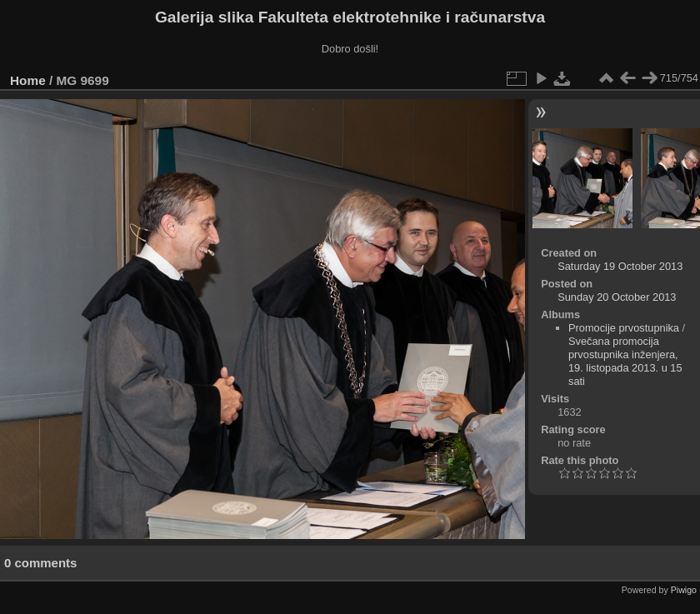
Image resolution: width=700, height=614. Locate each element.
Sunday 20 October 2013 (617, 297)
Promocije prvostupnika (623, 328)
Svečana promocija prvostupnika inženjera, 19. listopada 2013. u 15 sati (625, 361)
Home (28, 80)
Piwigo (684, 590)
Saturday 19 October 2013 (620, 266)
